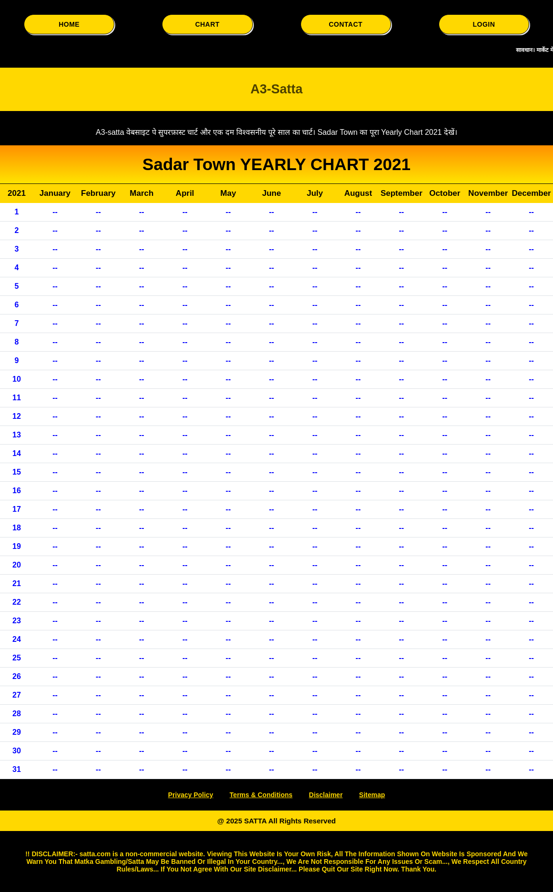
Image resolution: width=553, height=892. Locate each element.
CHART (207, 24)
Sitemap (372, 795)
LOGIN (484, 24)
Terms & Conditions (261, 795)
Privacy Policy (190, 795)
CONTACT (345, 24)
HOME (69, 24)
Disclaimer (326, 795)
